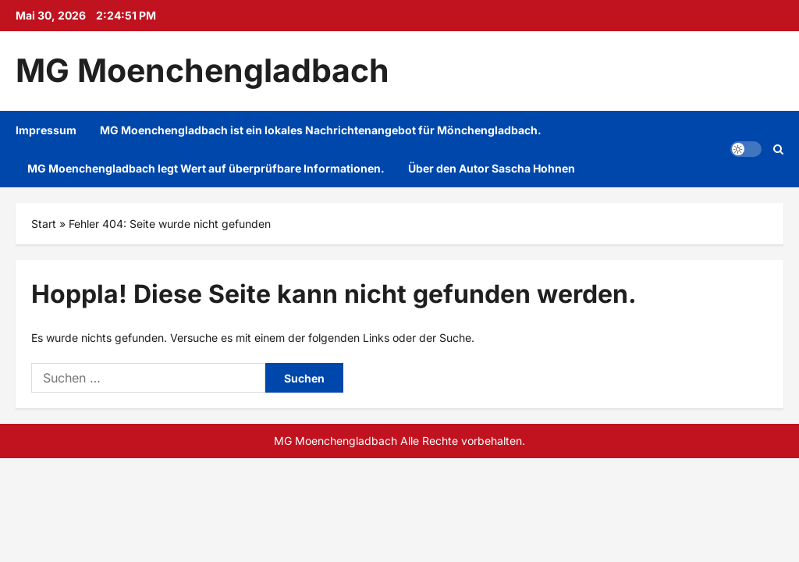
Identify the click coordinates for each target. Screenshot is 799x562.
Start (43, 223)
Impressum (46, 130)
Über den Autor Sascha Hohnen (491, 168)
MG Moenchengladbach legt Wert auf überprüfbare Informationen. (206, 168)
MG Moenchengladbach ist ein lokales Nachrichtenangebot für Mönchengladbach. (321, 130)
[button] (746, 149)
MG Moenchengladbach (202, 70)
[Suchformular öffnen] (778, 148)
